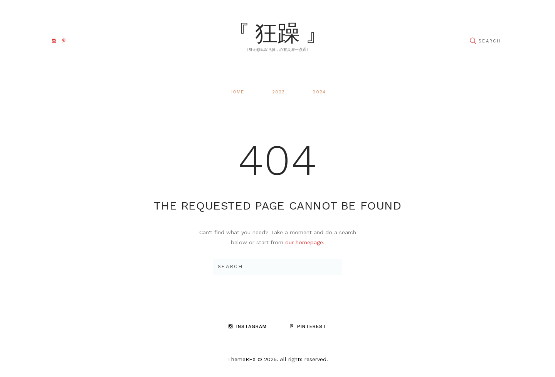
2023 (278, 92)
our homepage (304, 242)
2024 (319, 92)
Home (236, 92)
